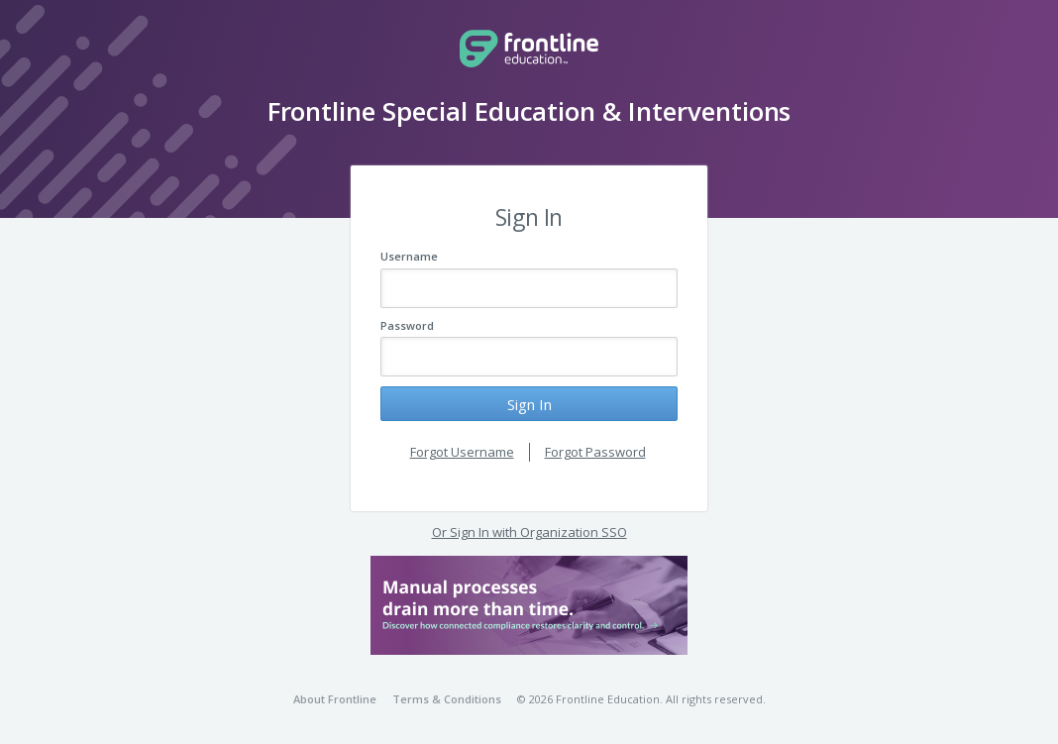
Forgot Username (462, 452)
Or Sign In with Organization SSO (529, 532)
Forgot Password (595, 452)
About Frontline (334, 698)
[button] (529, 605)
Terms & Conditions (446, 698)
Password (407, 325)
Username (409, 256)
